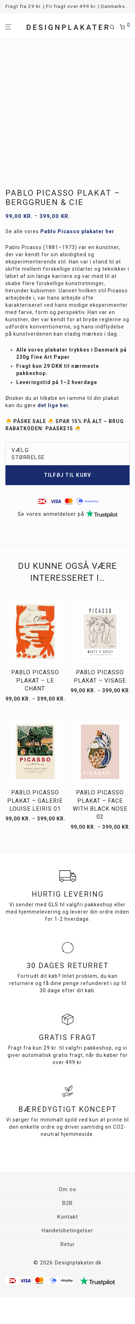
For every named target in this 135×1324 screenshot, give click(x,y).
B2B (67, 1203)
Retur (67, 1244)
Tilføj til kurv (67, 475)
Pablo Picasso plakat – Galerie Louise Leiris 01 (35, 800)
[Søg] (114, 27)
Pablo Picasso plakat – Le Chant (35, 680)
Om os (67, 1189)
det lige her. (53, 405)
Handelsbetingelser (67, 1230)
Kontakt (67, 1217)
